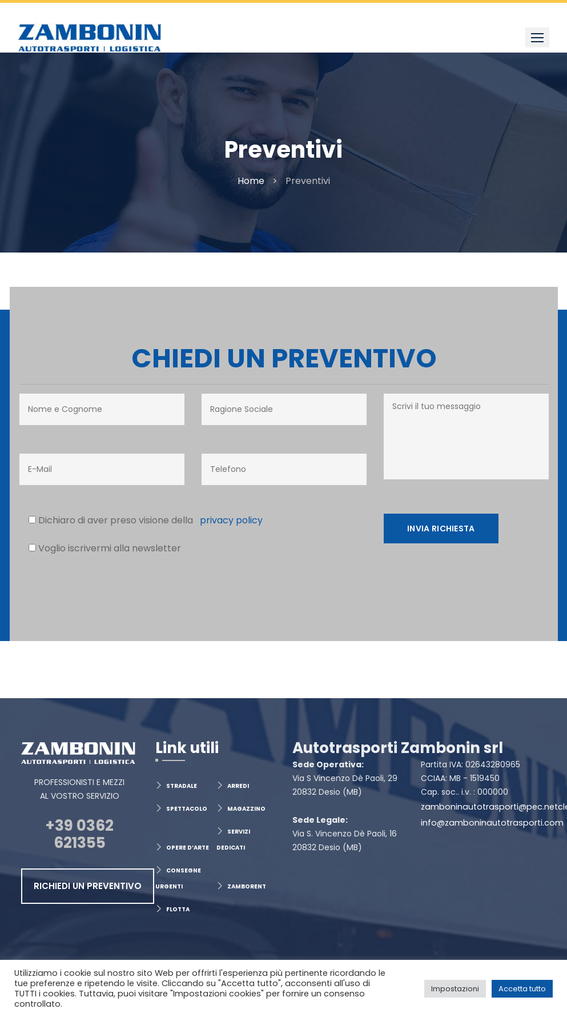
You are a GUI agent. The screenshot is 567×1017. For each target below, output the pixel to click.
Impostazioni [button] (455, 988)
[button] (537, 37)
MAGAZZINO (246, 808)
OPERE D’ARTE (187, 847)
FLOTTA (178, 909)
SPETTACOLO (186, 808)
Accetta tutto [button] (522, 988)
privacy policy (228, 520)
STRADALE (181, 786)
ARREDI (238, 786)
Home (251, 180)
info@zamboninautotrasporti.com (492, 822)
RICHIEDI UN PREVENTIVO (88, 886)
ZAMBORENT (246, 886)
